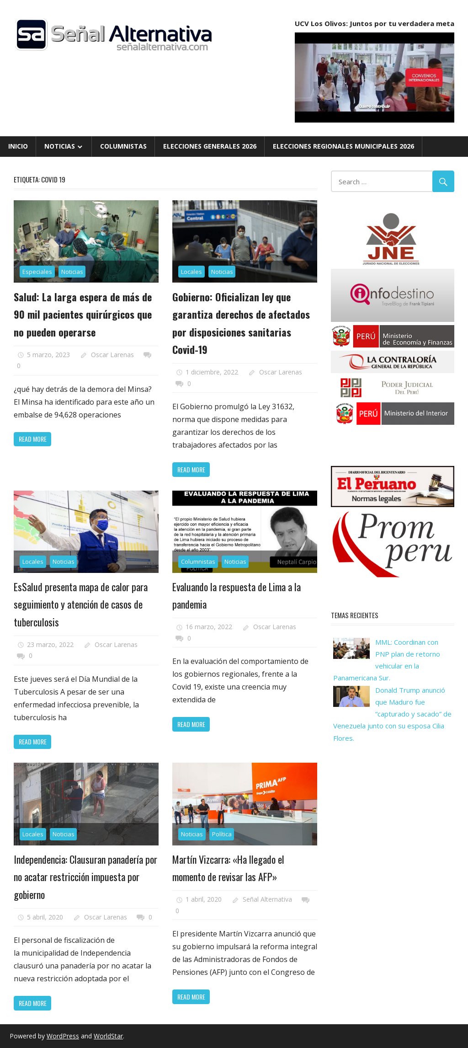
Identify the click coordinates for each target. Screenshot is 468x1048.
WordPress (63, 1036)
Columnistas (123, 146)
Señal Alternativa (267, 899)
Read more (33, 439)
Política (222, 834)
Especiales (37, 271)
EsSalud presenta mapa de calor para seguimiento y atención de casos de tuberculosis (81, 604)
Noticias (59, 146)
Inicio (18, 146)
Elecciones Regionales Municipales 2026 (343, 146)
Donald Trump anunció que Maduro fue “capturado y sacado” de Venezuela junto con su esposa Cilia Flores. (392, 714)
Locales (191, 271)
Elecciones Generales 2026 (209, 146)
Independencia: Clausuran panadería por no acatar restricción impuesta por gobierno (85, 877)
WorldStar (108, 1036)
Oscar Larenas (112, 354)
